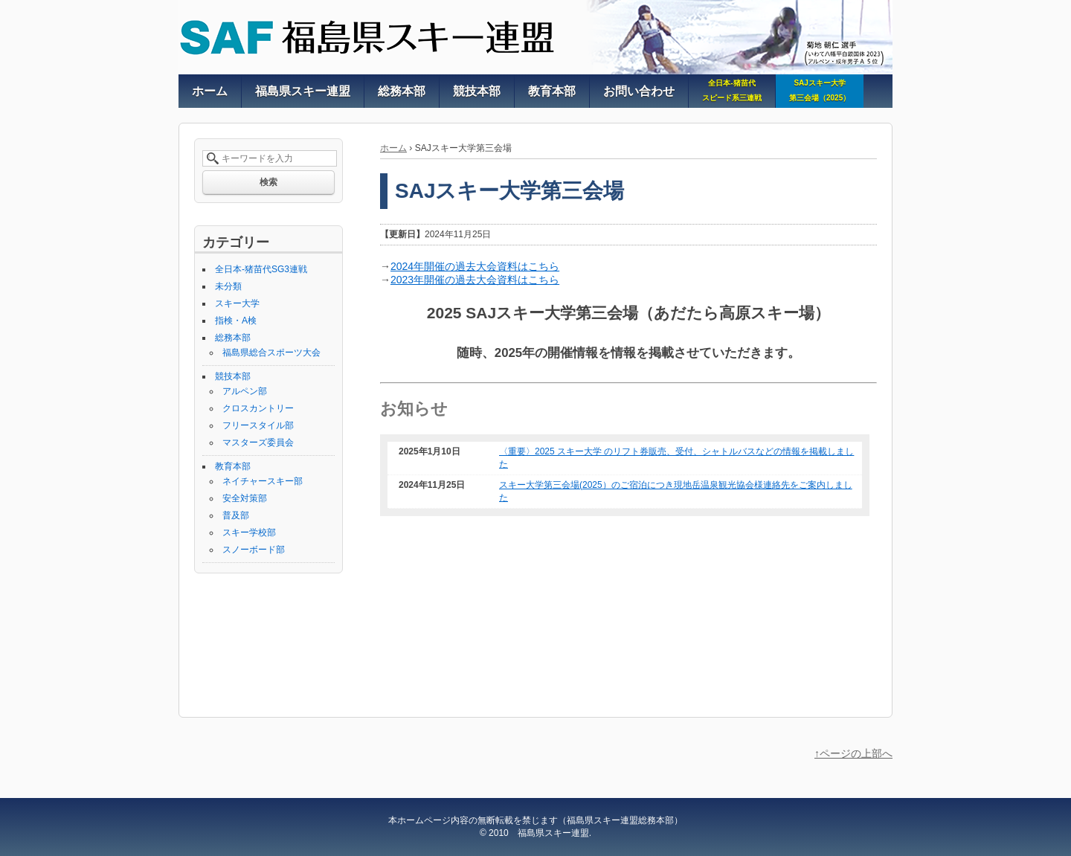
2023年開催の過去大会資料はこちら (474, 280)
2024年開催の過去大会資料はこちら (474, 266)
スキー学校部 (249, 532)
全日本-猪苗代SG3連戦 (261, 269)
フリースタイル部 (258, 425)
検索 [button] (268, 182)
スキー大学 (237, 303)
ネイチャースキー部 (262, 481)
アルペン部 (244, 391)
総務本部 (233, 337)
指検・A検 (236, 320)
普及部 (235, 515)
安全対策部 (244, 498)
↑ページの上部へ (853, 753)
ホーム (393, 148)
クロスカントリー (258, 408)
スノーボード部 (253, 549)
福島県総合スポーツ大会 (271, 352)
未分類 (228, 286)
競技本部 (233, 376)
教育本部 (233, 466)
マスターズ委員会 (258, 442)
